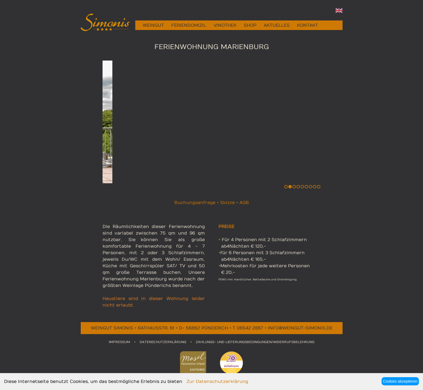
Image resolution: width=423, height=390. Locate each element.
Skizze (227, 202)
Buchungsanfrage (194, 202)
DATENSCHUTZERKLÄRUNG (163, 342)
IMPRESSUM (119, 342)
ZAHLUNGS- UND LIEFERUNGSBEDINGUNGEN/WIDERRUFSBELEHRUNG (255, 342)
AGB (244, 202)
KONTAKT (307, 25)
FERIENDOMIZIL (188, 25)
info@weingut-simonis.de (300, 328)
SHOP (250, 25)
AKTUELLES (277, 25)
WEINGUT (153, 25)
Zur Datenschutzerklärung (217, 381)
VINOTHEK (225, 25)
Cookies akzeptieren (400, 381)
